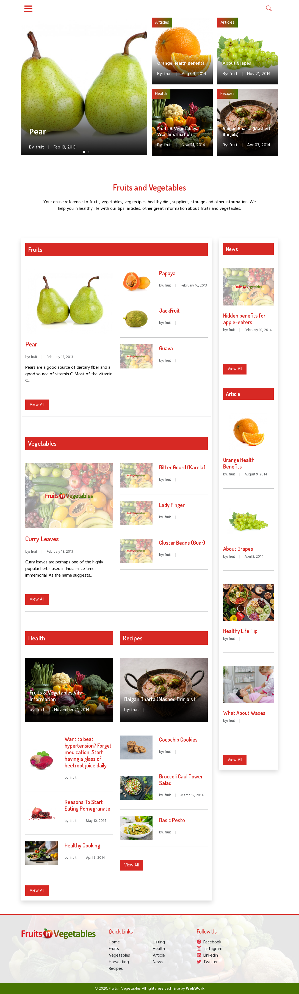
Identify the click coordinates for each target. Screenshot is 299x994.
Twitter (207, 962)
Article (159, 955)
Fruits (114, 948)
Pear (37, 132)
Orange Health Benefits (180, 63)
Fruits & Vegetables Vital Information (177, 131)
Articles (162, 22)
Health (161, 93)
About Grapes (237, 63)
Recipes (227, 93)
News (158, 962)
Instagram (209, 948)
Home (114, 942)
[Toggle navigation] (28, 8)
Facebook (209, 942)
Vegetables (119, 955)
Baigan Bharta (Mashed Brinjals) (246, 131)
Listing (159, 942)
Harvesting (119, 962)
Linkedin (207, 955)
